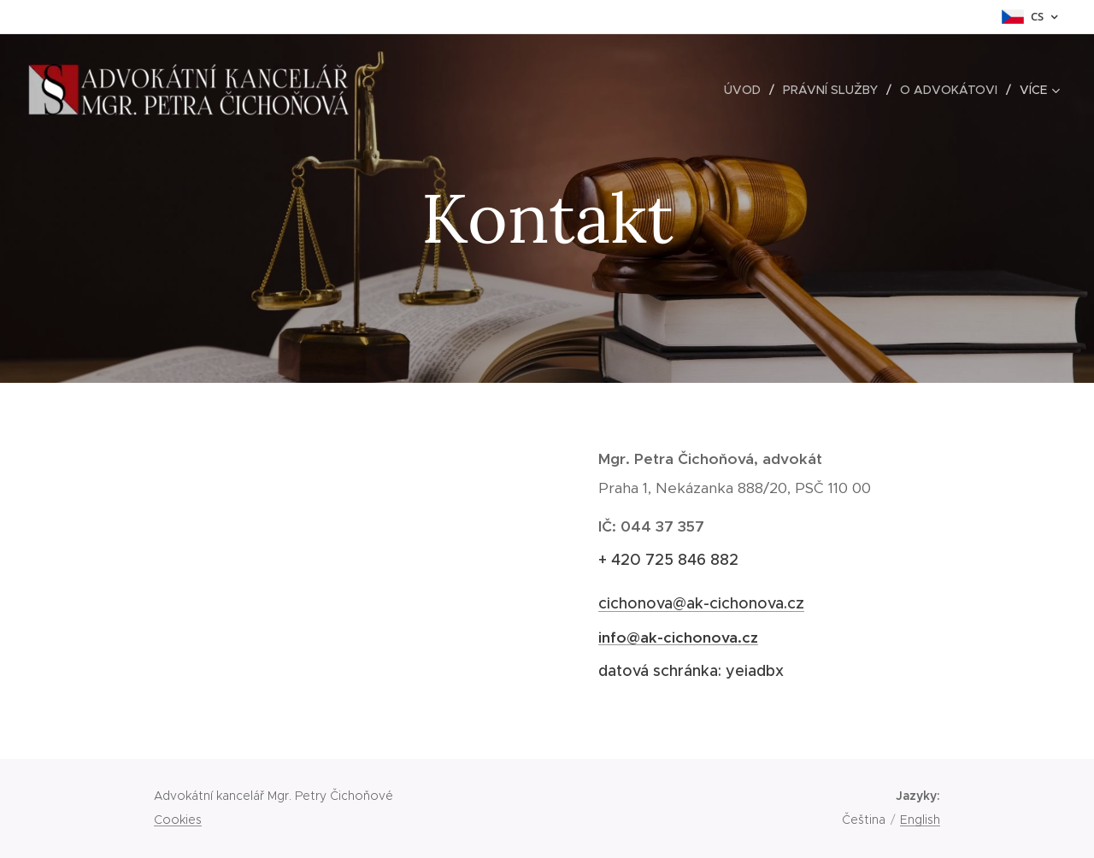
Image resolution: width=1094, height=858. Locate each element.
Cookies (178, 819)
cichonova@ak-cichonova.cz (701, 603)
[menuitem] (747, 89)
